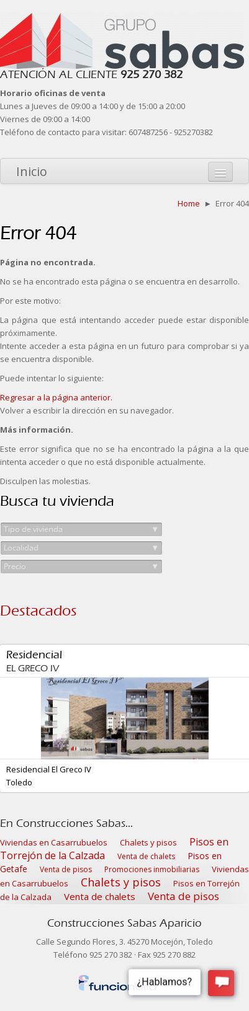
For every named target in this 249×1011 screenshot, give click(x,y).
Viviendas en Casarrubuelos (53, 842)
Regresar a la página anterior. (56, 397)
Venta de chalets (146, 856)
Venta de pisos (66, 869)
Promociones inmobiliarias (151, 869)
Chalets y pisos (148, 842)
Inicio (31, 171)
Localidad (81, 548)
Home (189, 203)
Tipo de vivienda (81, 529)
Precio (81, 566)
